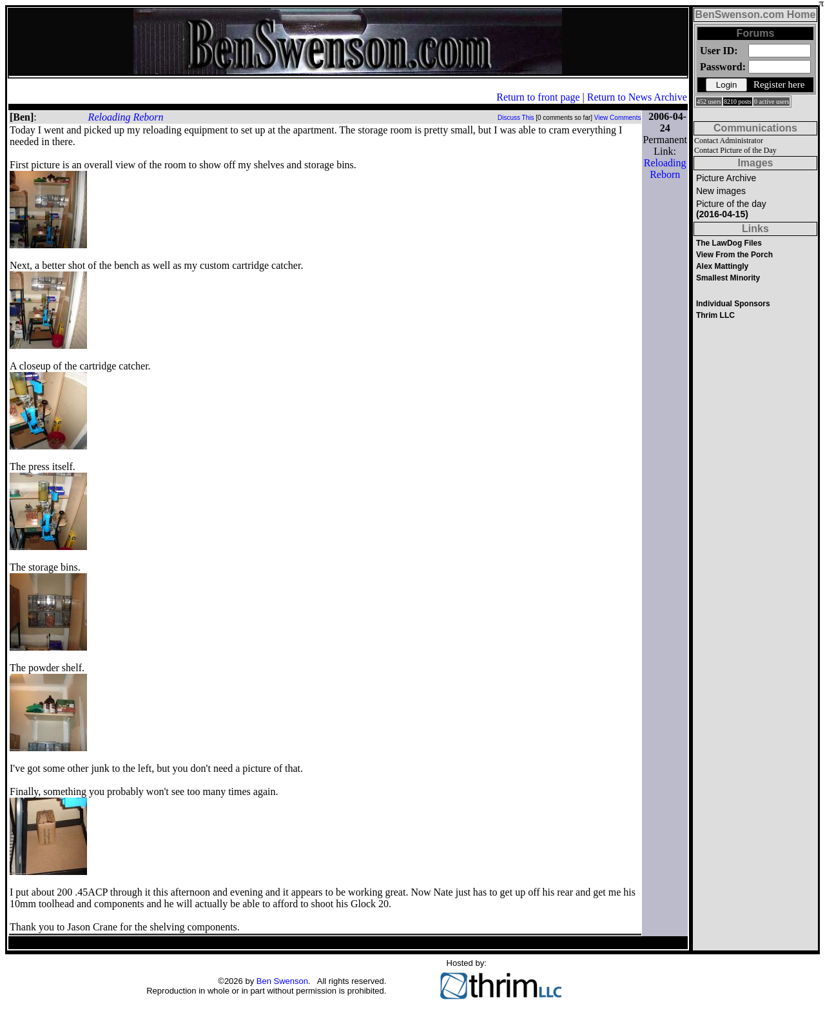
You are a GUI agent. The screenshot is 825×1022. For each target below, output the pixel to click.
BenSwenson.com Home (755, 14)
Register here (779, 84)
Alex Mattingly (722, 266)
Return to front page (537, 97)
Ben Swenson (282, 981)
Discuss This (516, 117)
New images (721, 191)
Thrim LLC (715, 315)
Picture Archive (726, 178)
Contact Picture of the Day (735, 150)
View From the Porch (734, 254)
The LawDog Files (729, 243)
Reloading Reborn (126, 117)
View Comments (617, 117)
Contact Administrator (728, 140)
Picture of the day (731, 209)
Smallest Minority (728, 277)
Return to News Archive (637, 97)
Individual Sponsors (733, 303)
